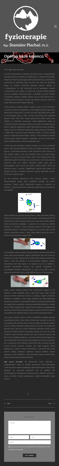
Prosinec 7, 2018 (10, 61)
